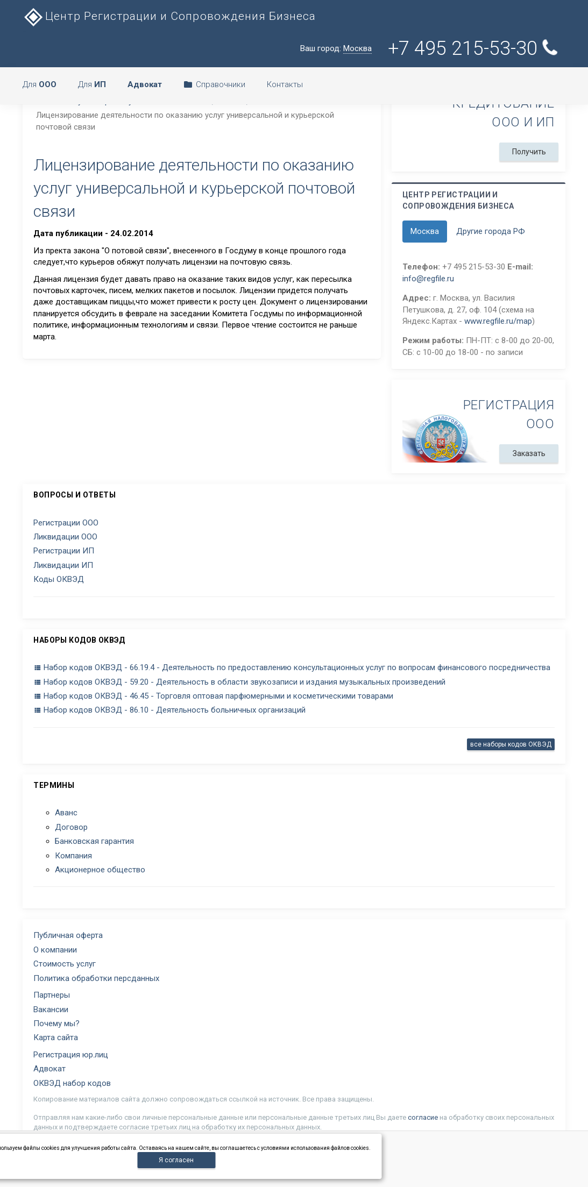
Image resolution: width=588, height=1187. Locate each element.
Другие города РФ (490, 231)
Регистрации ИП (63, 551)
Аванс (66, 813)
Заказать (528, 453)
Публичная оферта (68, 935)
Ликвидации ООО (65, 537)
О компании (55, 950)
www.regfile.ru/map (498, 321)
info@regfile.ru (428, 278)
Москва (424, 231)
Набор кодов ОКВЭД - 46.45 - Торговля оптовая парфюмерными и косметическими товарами (213, 696)
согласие (423, 1117)
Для (39, 84)
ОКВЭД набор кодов (72, 1083)
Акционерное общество (100, 870)
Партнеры (51, 995)
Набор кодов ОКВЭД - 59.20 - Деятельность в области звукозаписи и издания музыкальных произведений (239, 682)
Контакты (285, 84)
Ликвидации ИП (63, 565)
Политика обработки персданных (96, 978)
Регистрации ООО (65, 523)
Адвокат (49, 1069)
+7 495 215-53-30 (475, 48)
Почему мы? (56, 1023)
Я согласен (176, 1160)
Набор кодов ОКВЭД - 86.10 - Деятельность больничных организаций (169, 710)
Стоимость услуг (64, 964)
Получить (529, 151)
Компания (73, 856)
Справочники (214, 84)
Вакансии (50, 1009)
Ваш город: (336, 49)
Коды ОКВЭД (58, 579)
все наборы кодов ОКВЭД (510, 744)
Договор (71, 827)
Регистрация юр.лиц (70, 1055)
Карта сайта (55, 1037)
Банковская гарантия (94, 841)
